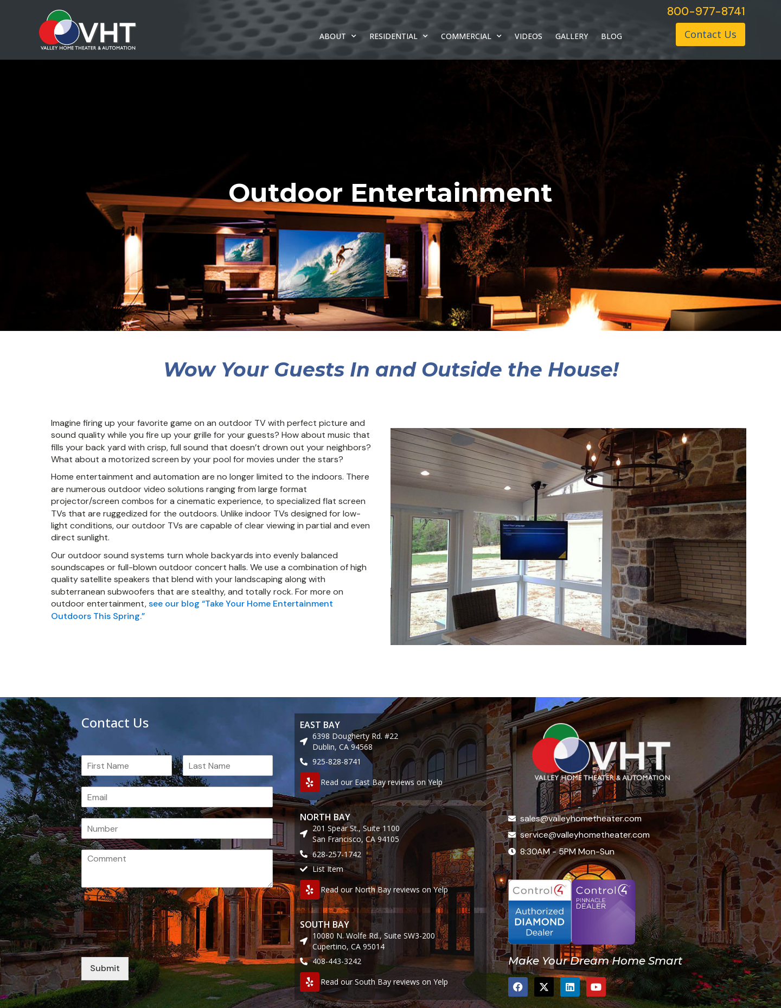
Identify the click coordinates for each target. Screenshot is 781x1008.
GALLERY (571, 36)
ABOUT (337, 36)
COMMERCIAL (471, 36)
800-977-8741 (706, 11)
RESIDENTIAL (398, 36)
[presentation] (163, 939)
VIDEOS (528, 36)
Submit (105, 968)
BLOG (611, 36)
